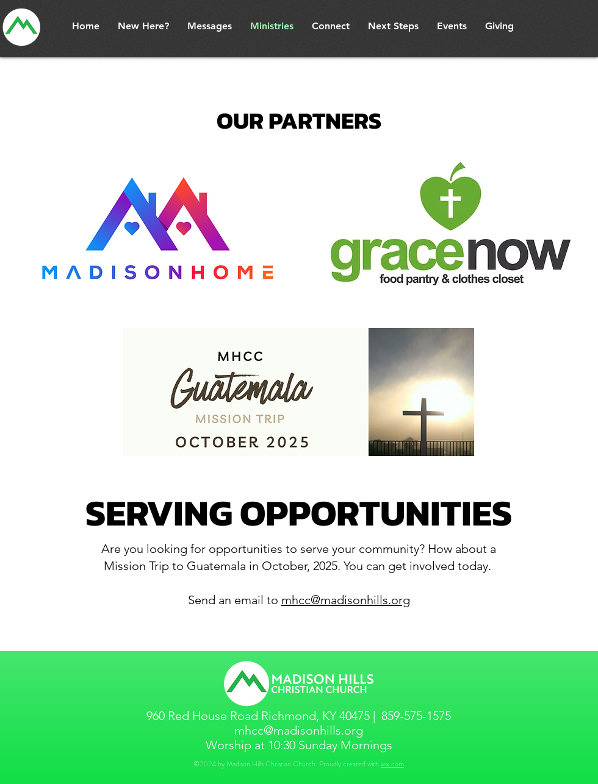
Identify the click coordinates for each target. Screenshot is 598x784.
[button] (143, 26)
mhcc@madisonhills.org (345, 600)
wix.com (392, 763)
